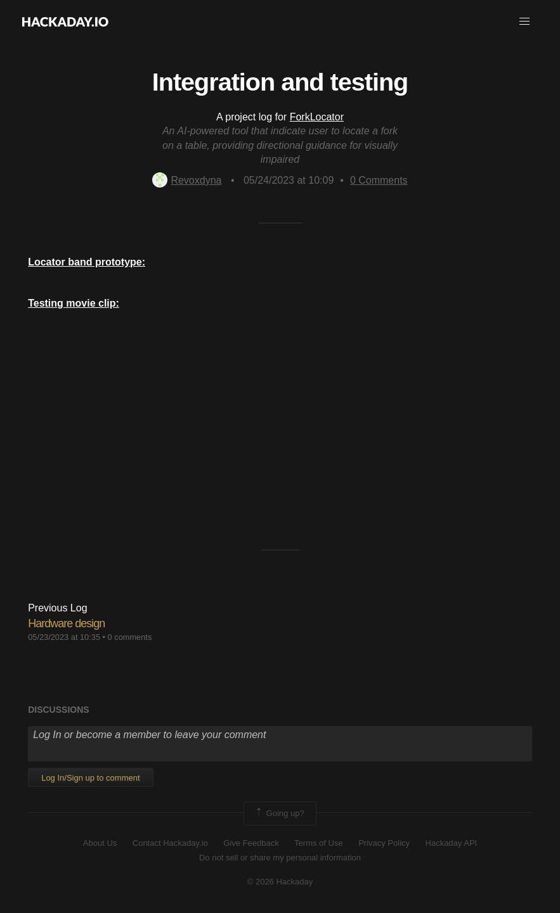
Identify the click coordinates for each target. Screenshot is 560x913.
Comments (379, 180)
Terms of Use (318, 843)
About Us (100, 843)
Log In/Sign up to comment (90, 777)
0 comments (130, 637)
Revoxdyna (186, 180)
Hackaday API (452, 843)
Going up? (279, 813)
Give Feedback (250, 843)
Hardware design (66, 623)
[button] (524, 21)
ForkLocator (317, 117)
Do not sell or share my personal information (280, 857)
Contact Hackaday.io (170, 843)
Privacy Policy (384, 843)
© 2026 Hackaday (280, 881)
